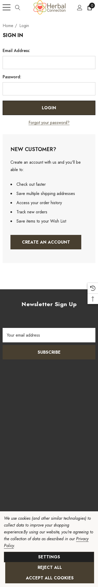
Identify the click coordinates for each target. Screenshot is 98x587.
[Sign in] (79, 7)
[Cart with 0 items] (89, 7)
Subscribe (49, 352)
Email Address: (16, 50)
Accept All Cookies (50, 578)
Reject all (50, 567)
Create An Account (46, 242)
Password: (12, 77)
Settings (49, 557)
